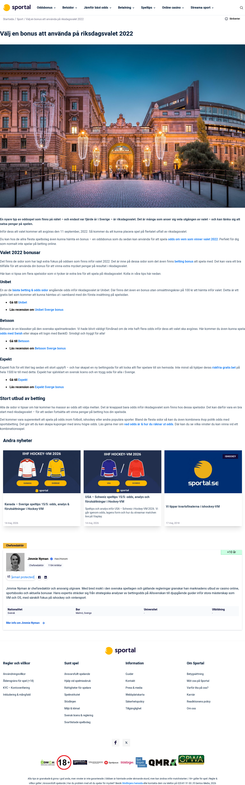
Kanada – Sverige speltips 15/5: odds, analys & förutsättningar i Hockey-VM (37, 506)
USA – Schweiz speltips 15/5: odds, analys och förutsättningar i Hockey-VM (117, 499)
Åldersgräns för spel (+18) (18, 681)
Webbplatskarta (135, 695)
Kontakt (130, 681)
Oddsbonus (44, 7)
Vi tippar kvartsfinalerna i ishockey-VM (193, 506)
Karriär (191, 695)
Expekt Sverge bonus (49, 387)
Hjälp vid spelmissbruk (77, 681)
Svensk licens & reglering (78, 715)
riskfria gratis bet (224, 367)
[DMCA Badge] (48, 762)
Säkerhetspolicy (135, 702)
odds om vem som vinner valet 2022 (193, 239)
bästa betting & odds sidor (30, 290)
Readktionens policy (199, 702)
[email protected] (22, 577)
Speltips (146, 7)
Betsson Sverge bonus (50, 348)
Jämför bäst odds (96, 7)
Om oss (191, 709)
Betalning (124, 7)
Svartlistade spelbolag (77, 722)
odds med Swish (11, 333)
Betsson (23, 341)
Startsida (8, 19)
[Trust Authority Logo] (80, 762)
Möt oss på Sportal (198, 681)
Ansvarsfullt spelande (77, 674)
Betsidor (68, 7)
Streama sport (200, 7)
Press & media (134, 688)
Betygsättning (195, 674)
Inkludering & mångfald (17, 695)
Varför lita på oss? (197, 688)
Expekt (22, 380)
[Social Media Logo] (115, 743)
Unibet (22, 302)
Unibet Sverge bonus (49, 309)
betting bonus (184, 261)
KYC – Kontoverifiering (16, 688)
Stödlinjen (70, 702)
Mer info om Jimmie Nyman (26, 623)
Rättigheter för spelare (77, 688)
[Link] (42, 471)
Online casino (171, 7)
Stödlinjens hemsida (132, 783)
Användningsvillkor (14, 674)
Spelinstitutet (72, 695)
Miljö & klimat (72, 709)
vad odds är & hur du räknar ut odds (148, 424)
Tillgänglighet (133, 709)
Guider (129, 674)
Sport (20, 19)
